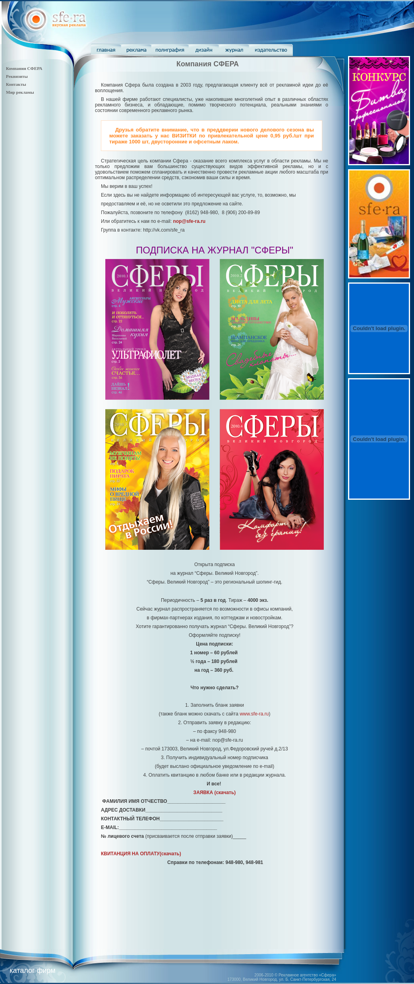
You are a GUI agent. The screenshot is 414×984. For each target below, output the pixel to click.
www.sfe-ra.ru (254, 714)
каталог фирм (32, 970)
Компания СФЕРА (24, 68)
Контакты (16, 84)
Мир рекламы (20, 92)
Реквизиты (17, 76)
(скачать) (214, 792)
